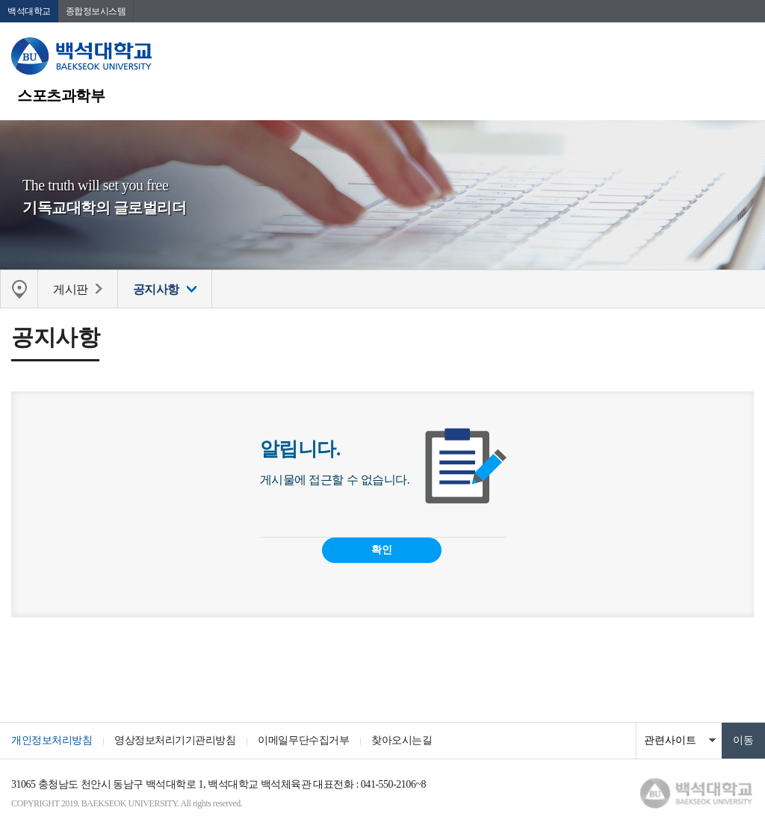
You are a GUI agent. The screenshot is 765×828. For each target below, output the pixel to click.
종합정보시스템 (96, 11)
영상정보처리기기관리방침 (174, 740)
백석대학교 (29, 11)
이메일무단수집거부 (303, 740)
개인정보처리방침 (51, 740)
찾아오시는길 (401, 740)
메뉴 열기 (742, 56)
